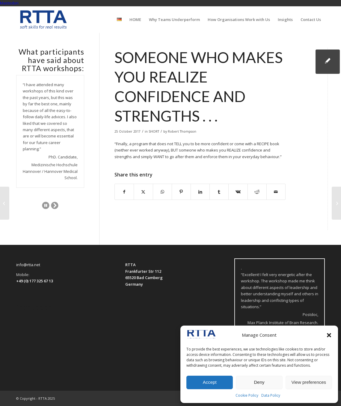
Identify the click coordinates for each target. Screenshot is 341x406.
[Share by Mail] (276, 192)
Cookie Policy (247, 395)
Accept (210, 382)
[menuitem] (119, 19)
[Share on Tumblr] (219, 192)
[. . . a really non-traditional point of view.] (336, 203)
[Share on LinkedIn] (200, 192)
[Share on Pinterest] (181, 192)
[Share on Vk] (238, 192)
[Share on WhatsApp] (162, 192)
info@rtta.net (28, 264)
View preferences (309, 382)
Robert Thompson (182, 131)
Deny (259, 382)
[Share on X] (143, 192)
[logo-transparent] (43, 19)
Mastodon (9, 3)
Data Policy (270, 395)
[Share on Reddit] (257, 192)
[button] (329, 335)
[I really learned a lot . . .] (4, 203)
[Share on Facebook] (124, 192)
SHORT (154, 131)
